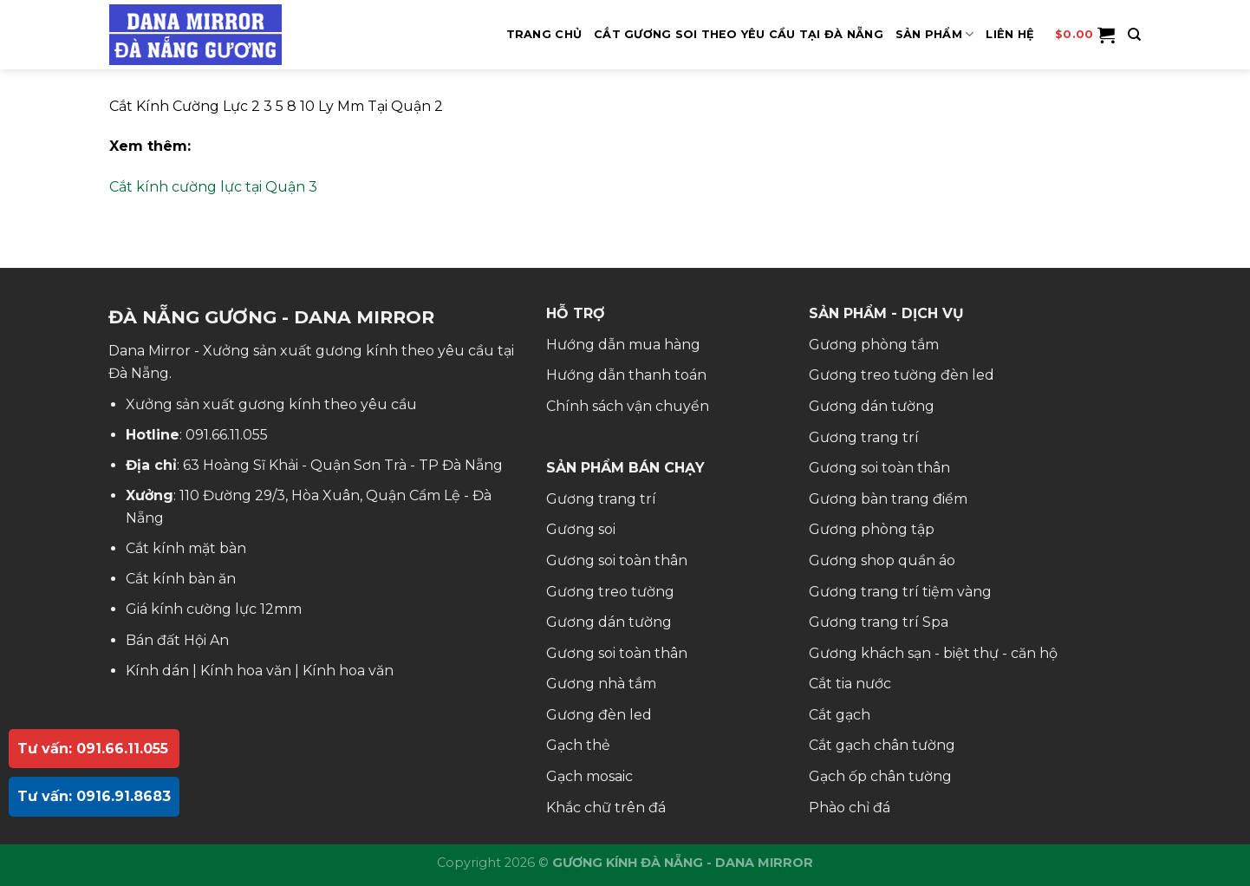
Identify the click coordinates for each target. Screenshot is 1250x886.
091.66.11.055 (227, 435)
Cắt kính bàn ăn (181, 578)
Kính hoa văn (245, 670)
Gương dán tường (609, 622)
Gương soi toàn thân (616, 560)
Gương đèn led (599, 715)
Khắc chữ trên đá (606, 807)
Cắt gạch (839, 715)
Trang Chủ (544, 34)
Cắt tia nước (850, 683)
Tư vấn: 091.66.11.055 (92, 748)
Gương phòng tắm (874, 344)
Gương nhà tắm (601, 683)
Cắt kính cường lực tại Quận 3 (213, 187)
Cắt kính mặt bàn (186, 548)
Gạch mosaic (589, 776)
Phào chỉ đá (849, 807)
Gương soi (580, 529)
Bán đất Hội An (177, 640)
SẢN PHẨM (934, 34)
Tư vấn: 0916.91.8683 (94, 796)
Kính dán (157, 670)
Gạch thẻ (578, 745)
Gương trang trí (601, 499)
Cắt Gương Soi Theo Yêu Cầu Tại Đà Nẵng (738, 34)
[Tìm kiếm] (1134, 34)
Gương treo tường (610, 591)
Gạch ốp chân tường (880, 776)
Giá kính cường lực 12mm (214, 609)
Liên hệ (1010, 34)
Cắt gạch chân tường (882, 745)
